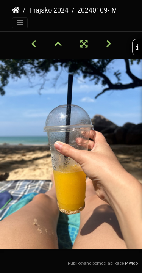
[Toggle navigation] (20, 22)
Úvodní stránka (16, 10)
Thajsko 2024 (48, 10)
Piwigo (131, 263)
